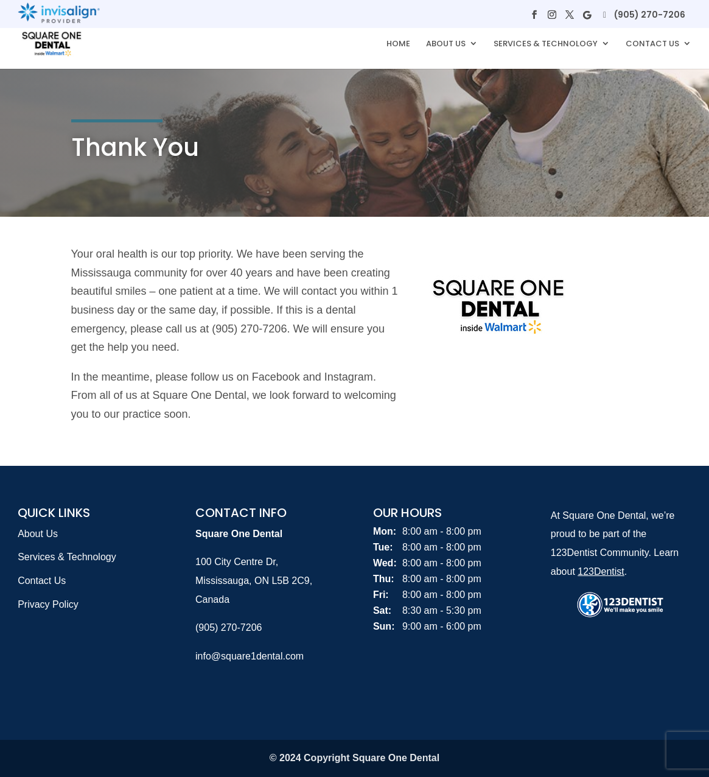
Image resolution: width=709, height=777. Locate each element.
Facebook (276, 377)
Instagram (348, 377)
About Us (446, 44)
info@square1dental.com (249, 656)
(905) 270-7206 (649, 15)
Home (398, 44)
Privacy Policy (48, 604)
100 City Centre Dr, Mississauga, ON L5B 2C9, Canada (253, 580)
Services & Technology (546, 44)
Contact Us (652, 44)
